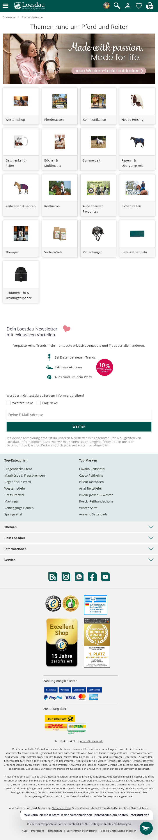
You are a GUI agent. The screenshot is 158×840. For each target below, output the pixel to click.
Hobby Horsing (132, 119)
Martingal (11, 501)
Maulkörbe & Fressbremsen (24, 475)
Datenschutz (55, 830)
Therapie (12, 252)
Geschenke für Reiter (16, 163)
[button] (5, 6)
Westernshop (15, 119)
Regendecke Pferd (17, 482)
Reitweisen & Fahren (20, 206)
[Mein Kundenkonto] (128, 8)
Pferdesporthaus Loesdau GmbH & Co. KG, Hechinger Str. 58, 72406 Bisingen (84, 824)
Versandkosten (61, 808)
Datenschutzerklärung (23, 445)
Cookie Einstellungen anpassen (118, 830)
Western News (23, 403)
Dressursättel (14, 495)
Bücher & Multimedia (52, 163)
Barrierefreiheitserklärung (82, 830)
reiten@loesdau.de (91, 741)
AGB (24, 830)
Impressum (37, 830)
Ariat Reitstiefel (90, 488)
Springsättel (13, 514)
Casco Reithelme (91, 475)
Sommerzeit (91, 160)
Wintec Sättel (88, 508)
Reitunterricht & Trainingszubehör (18, 295)
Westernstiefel (15, 488)
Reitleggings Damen (19, 508)
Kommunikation (94, 119)
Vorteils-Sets (53, 252)
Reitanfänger (92, 252)
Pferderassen (54, 119)
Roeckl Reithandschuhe (96, 501)
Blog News (50, 403)
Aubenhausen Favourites (93, 208)
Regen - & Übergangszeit (132, 163)
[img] (149, 8)
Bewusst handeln (134, 252)
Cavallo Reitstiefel (92, 469)
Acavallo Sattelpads (93, 514)
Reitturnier (52, 206)
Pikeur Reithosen (91, 482)
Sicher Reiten (131, 206)
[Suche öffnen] (117, 6)
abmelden (100, 445)
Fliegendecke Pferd (18, 469)
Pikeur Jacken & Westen (96, 495)
